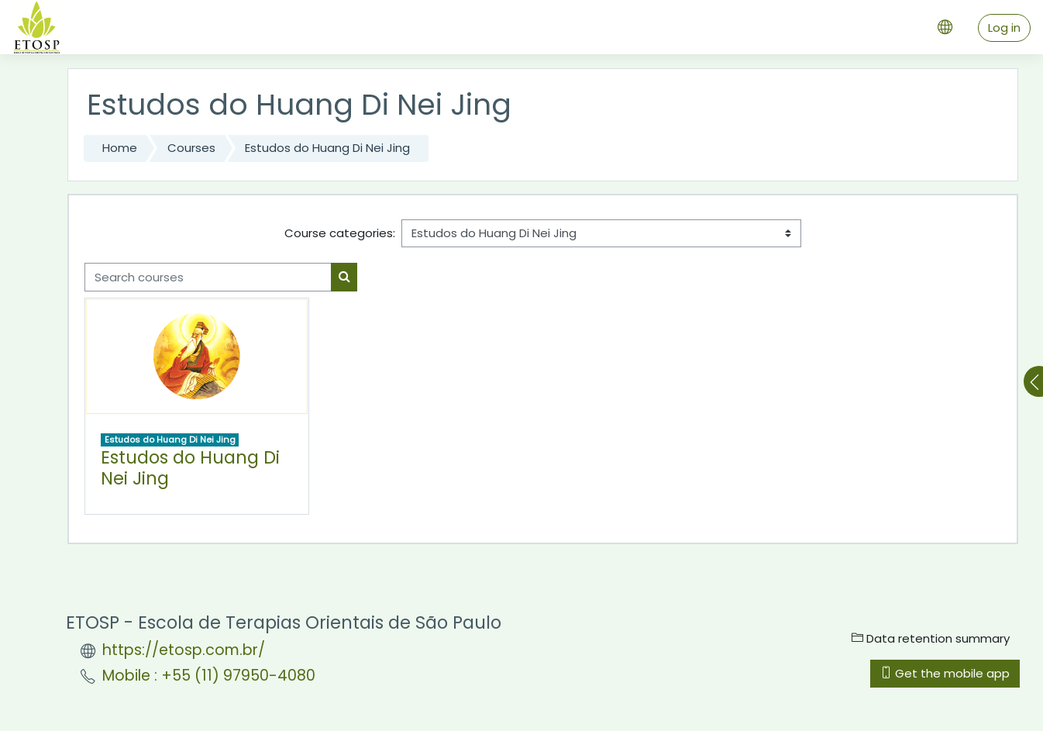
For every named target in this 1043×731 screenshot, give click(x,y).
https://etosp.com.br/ (183, 650)
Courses (191, 148)
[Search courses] (208, 277)
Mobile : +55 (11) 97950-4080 (208, 675)
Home (119, 148)
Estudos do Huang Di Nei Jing (327, 148)
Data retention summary (931, 638)
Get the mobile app (945, 673)
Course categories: (339, 233)
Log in (1004, 27)
